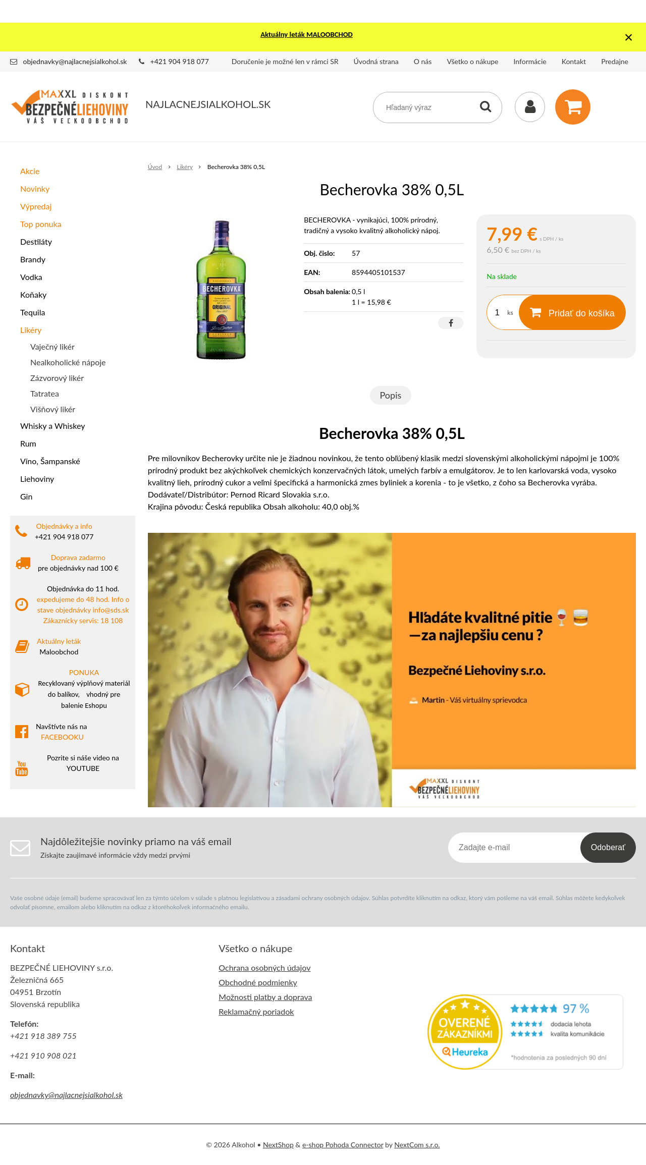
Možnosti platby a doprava (265, 997)
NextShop (278, 1144)
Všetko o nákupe (472, 61)
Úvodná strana (376, 61)
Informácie (530, 61)
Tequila (32, 312)
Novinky (34, 188)
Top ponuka (41, 224)
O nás (423, 61)
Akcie (29, 171)
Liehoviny (37, 478)
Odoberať (608, 847)
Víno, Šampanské (50, 461)
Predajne (614, 61)
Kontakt (574, 61)
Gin (26, 496)
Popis (391, 395)
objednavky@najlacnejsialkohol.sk (75, 61)
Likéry (30, 330)
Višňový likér (52, 409)
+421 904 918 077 (179, 61)
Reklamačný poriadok (256, 1011)
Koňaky (33, 294)
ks (510, 312)
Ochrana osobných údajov (264, 967)
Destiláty (36, 241)
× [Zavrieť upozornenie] (628, 37)
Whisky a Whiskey (52, 425)
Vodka (31, 277)
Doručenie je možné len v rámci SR (285, 61)
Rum (28, 443)
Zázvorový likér (57, 377)
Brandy (32, 259)
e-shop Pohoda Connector (343, 1144)
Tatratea (44, 393)
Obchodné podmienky (258, 982)
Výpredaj (35, 206)
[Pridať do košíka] (572, 312)
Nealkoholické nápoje (68, 362)
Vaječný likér (52, 346)
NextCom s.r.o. (417, 1144)
